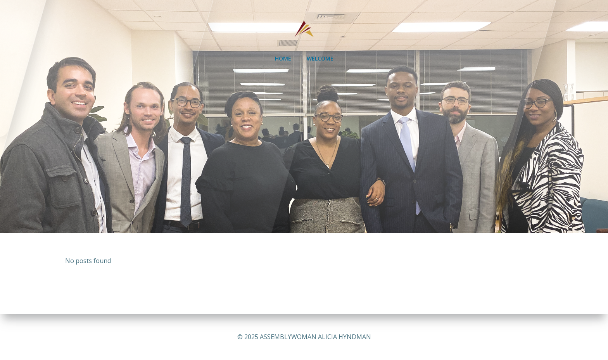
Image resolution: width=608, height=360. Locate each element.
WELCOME (320, 58)
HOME (283, 58)
